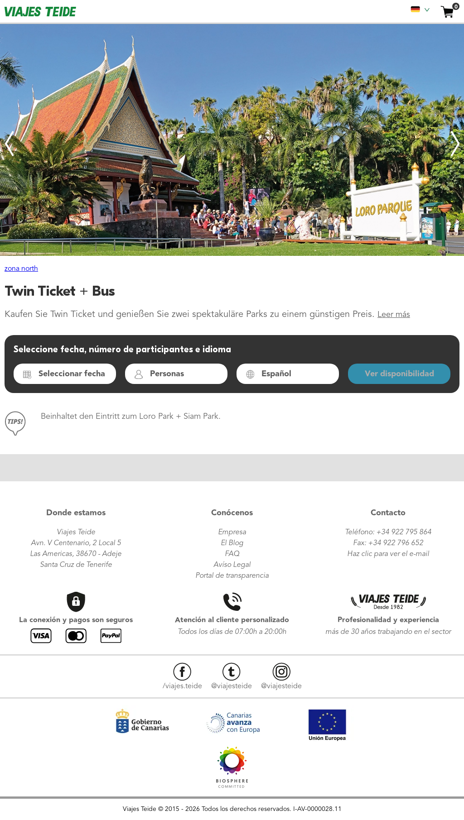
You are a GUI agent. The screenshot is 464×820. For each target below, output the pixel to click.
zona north (21, 269)
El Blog (232, 543)
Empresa (232, 532)
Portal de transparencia (232, 576)
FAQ (232, 554)
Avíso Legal (232, 565)
